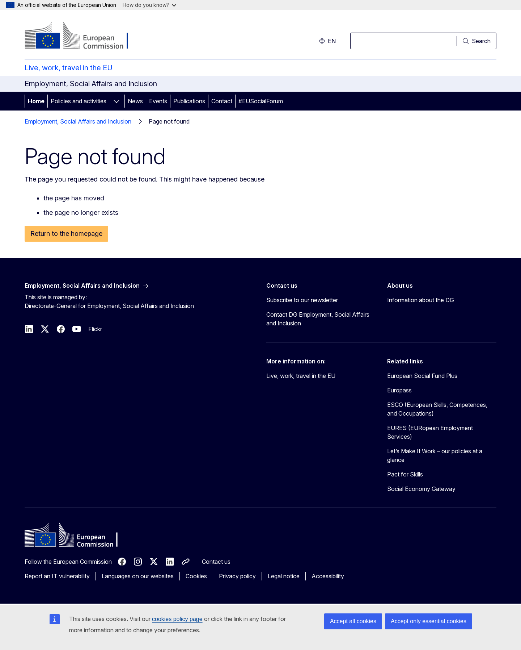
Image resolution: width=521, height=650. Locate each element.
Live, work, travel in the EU (69, 67)
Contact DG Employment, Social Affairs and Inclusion (317, 319)
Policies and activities (78, 101)
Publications (189, 101)
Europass (399, 390)
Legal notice (284, 576)
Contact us (216, 561)
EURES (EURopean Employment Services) (430, 432)
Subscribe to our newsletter (302, 300)
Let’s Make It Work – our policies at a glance (434, 455)
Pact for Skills (405, 474)
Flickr (95, 329)
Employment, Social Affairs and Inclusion (78, 121)
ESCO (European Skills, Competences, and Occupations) (437, 409)
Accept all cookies (353, 621)
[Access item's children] (116, 101)
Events (158, 101)
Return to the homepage (66, 233)
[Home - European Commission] (83, 36)
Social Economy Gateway (421, 488)
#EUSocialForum (260, 101)
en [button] (327, 41)
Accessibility (328, 576)
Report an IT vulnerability (57, 576)
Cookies (196, 576)
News (135, 101)
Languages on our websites (138, 576)
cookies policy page (177, 619)
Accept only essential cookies (428, 621)
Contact (221, 101)
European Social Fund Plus (422, 375)
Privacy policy (237, 576)
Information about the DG (420, 300)
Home (36, 101)
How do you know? (149, 5)
